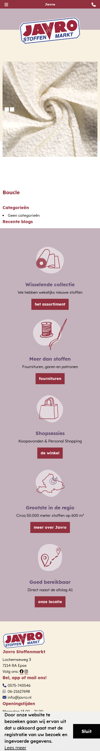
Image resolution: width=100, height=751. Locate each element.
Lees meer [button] (15, 748)
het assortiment (50, 304)
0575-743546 (17, 685)
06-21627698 (16, 691)
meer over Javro (50, 527)
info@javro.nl (17, 697)
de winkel (50, 453)
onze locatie (50, 601)
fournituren (50, 378)
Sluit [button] (87, 731)
